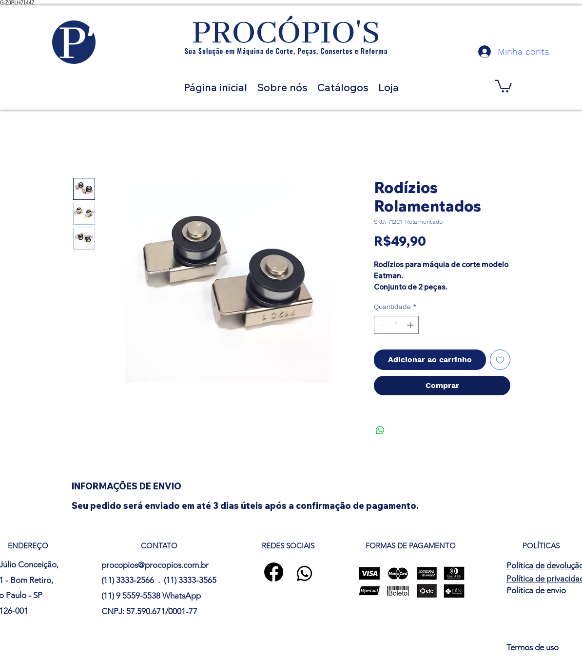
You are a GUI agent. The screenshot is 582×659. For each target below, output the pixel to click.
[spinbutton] (396, 324)
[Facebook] (273, 571)
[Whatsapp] (304, 573)
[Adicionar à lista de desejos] (500, 359)
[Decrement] (381, 324)
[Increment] (411, 324)
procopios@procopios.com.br (155, 565)
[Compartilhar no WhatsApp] (380, 430)
